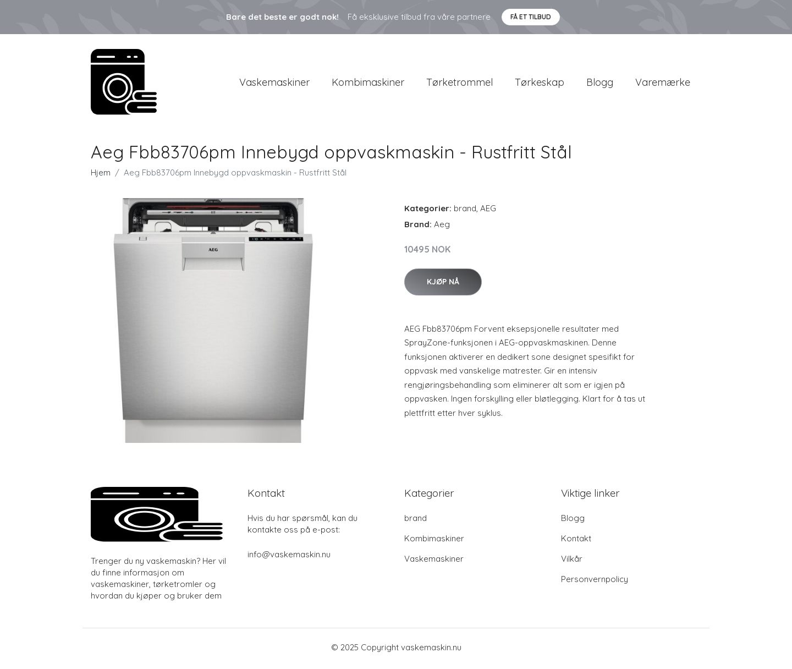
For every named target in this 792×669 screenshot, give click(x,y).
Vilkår (571, 561)
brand (465, 211)
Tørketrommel (459, 83)
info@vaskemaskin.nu (289, 557)
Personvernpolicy (594, 582)
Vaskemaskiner (274, 83)
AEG (488, 211)
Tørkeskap (539, 83)
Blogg (599, 83)
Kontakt (576, 541)
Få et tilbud (530, 17)
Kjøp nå (443, 284)
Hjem (101, 175)
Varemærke (662, 83)
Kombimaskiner (368, 83)
